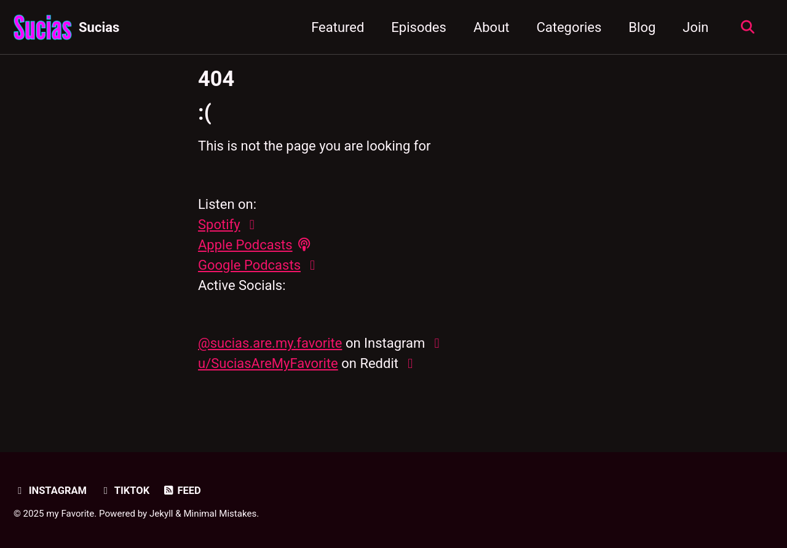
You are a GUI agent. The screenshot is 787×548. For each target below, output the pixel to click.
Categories (568, 27)
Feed (181, 490)
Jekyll (161, 513)
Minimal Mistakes (219, 513)
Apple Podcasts (245, 244)
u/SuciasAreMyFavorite (268, 363)
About (491, 27)
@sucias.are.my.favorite (270, 343)
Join (695, 27)
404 (216, 78)
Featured (337, 27)
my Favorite (70, 513)
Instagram (50, 490)
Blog (641, 27)
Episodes (418, 27)
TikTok (124, 490)
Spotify (219, 224)
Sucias (99, 27)
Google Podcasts (249, 265)
